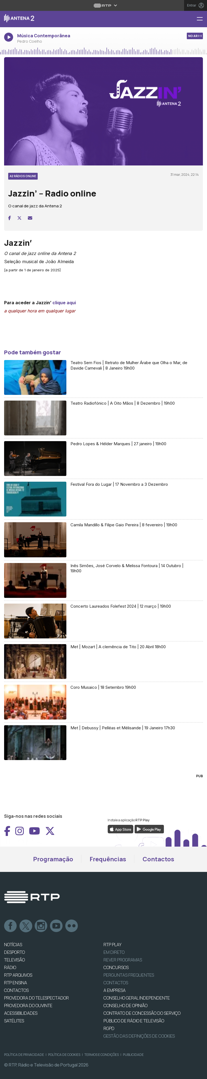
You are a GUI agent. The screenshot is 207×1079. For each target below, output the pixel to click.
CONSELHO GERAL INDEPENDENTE (137, 998)
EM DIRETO (114, 952)
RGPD (109, 1028)
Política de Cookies (64, 1054)
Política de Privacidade (24, 1054)
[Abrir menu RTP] (103, 5)
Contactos (158, 859)
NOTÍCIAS (13, 945)
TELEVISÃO (14, 960)
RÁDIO (10, 967)
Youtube (56, 926)
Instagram (41, 926)
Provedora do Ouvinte (28, 1006)
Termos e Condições (101, 1054)
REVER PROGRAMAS (123, 960)
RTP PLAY (113, 945)
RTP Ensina (15, 983)
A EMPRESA (115, 990)
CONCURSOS (116, 967)
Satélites (14, 1021)
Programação (53, 859)
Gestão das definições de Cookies (139, 1036)
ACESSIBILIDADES (20, 1013)
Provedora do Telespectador (36, 998)
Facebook (10, 926)
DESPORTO (14, 952)
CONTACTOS (16, 990)
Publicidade (133, 1054)
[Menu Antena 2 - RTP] (202, 19)
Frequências (108, 859)
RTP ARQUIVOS (18, 975)
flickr (71, 926)
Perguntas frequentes (129, 975)
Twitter (25, 926)
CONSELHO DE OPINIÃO (125, 1006)
